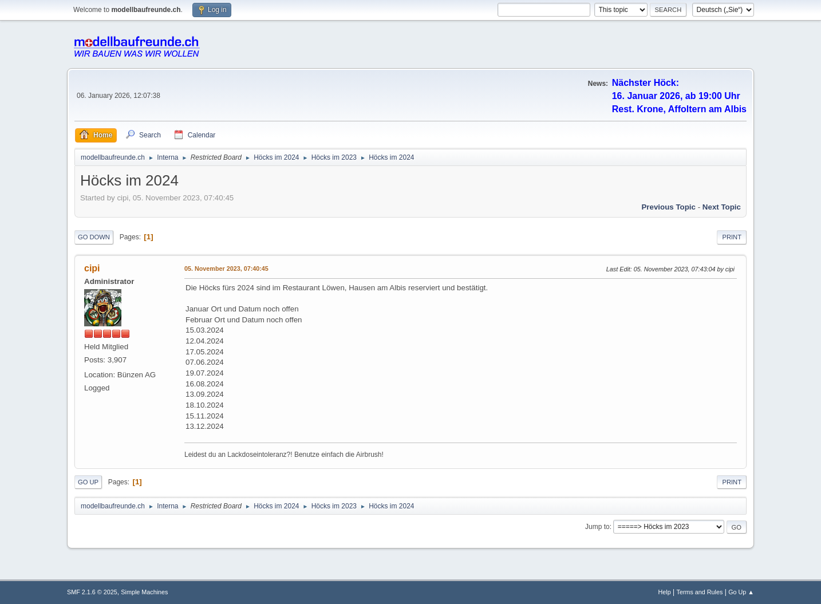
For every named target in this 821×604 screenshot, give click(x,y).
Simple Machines (144, 592)
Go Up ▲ (741, 592)
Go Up (88, 482)
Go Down (94, 237)
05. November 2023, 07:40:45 (226, 268)
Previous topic (668, 207)
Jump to (597, 527)
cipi (92, 268)
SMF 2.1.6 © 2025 (92, 592)
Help (664, 592)
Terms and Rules (700, 592)
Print (731, 237)
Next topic (721, 207)
